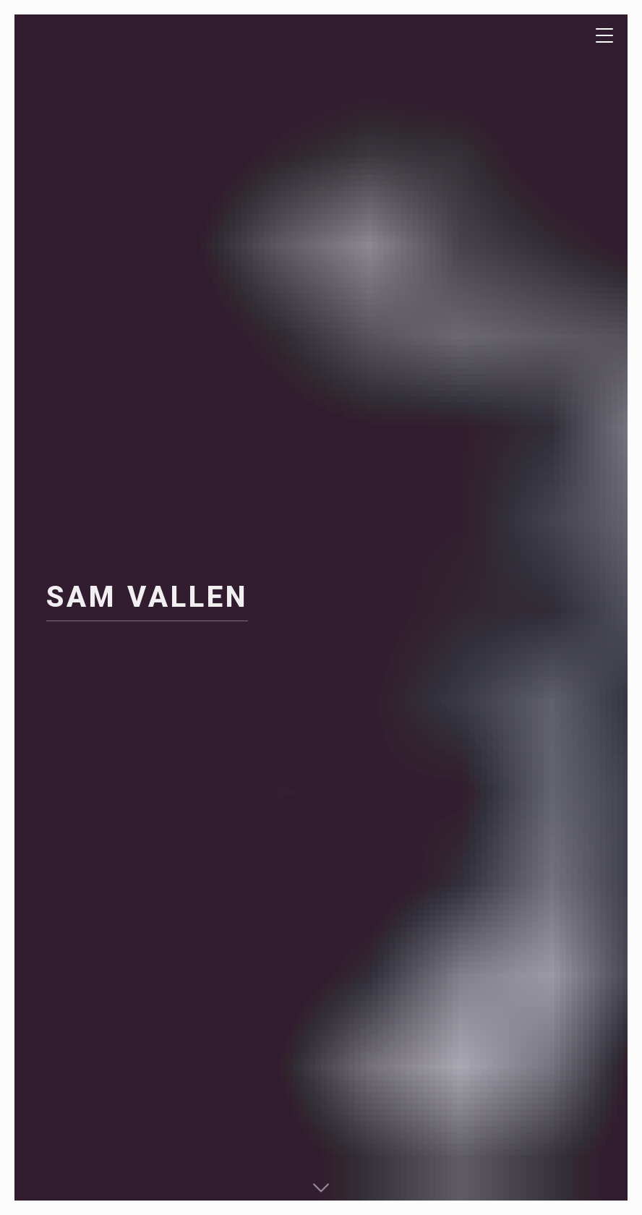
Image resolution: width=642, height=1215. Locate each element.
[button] (321, 1186)
